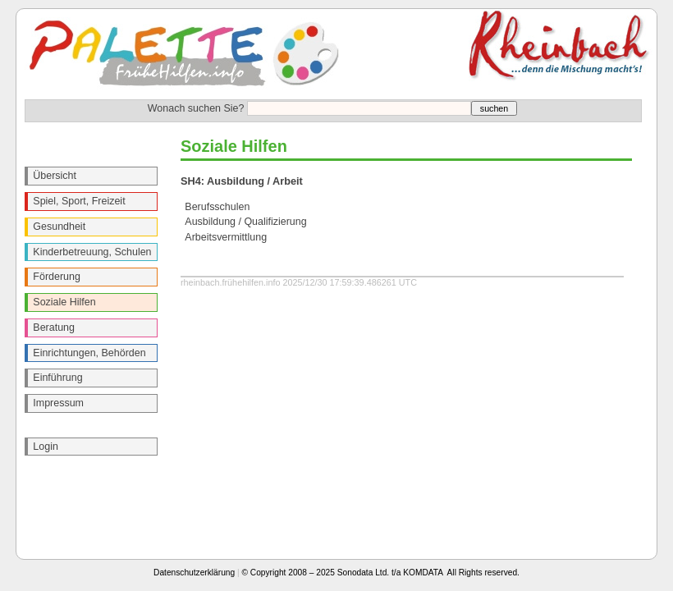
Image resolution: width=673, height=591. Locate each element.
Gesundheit (59, 226)
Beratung (54, 327)
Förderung (56, 276)
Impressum (58, 403)
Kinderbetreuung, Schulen (92, 252)
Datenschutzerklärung (194, 572)
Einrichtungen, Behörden (89, 353)
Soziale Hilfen (64, 302)
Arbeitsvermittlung (226, 237)
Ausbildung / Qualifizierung (245, 221)
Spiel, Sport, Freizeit (79, 201)
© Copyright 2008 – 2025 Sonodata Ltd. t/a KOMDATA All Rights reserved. (381, 572)
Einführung (57, 377)
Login (45, 446)
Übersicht (54, 175)
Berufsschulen (217, 207)
